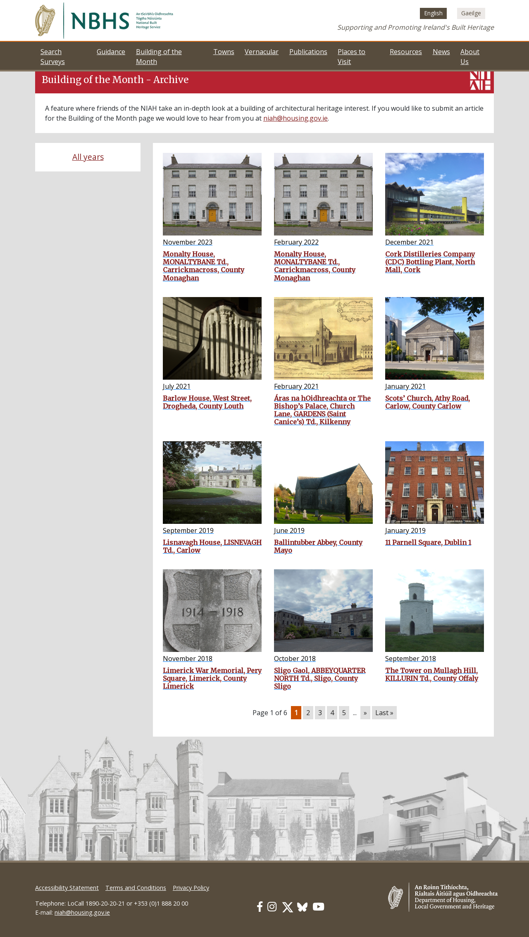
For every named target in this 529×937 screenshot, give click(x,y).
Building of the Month (159, 56)
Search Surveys (53, 56)
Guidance (111, 51)
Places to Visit (351, 56)
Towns (223, 51)
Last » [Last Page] (384, 712)
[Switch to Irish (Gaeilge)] (471, 13)
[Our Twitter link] (287, 906)
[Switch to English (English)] (433, 13)
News (441, 51)
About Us (469, 56)
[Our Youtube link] (318, 906)
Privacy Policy (191, 888)
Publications (308, 51)
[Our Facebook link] (259, 906)
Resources (406, 51)
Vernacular (262, 51)
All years (88, 156)
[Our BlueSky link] (302, 906)
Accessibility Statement (67, 888)
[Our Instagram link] (271, 906)
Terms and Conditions (135, 888)
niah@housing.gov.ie (295, 118)
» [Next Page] (365, 712)
